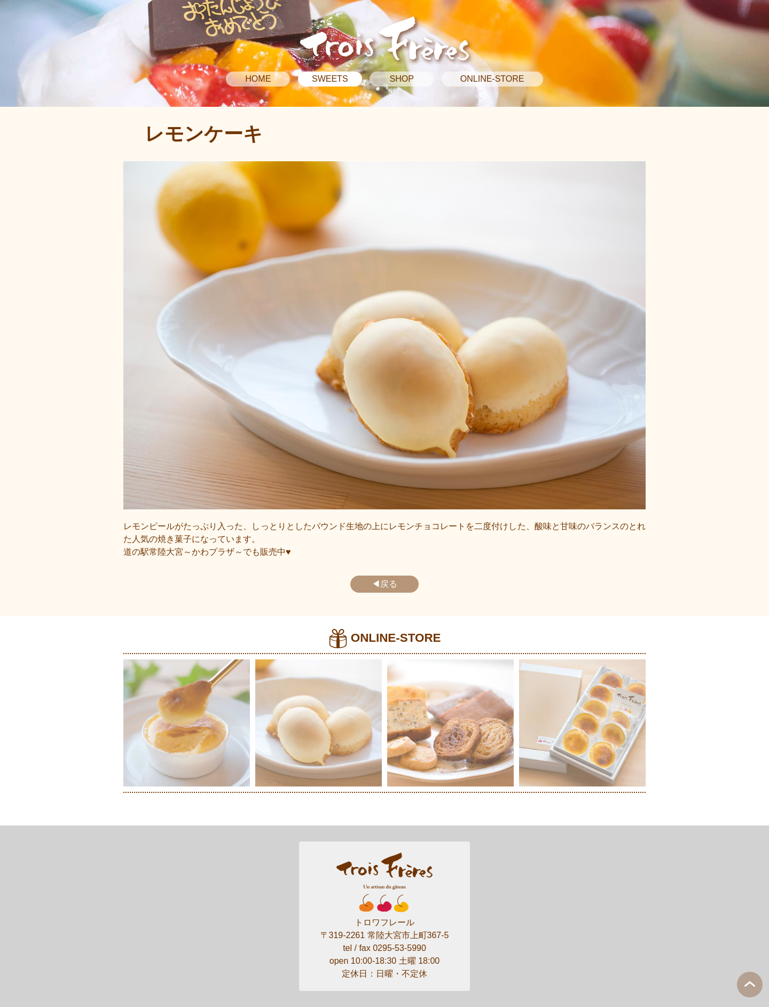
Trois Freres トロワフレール (384, 38)
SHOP (402, 78)
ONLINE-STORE (492, 78)
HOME (258, 78)
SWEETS (330, 78)
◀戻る (384, 583)
